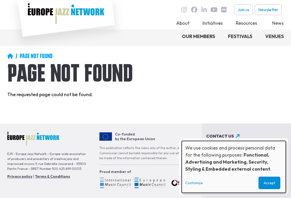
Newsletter (268, 9)
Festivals (240, 36)
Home (10, 56)
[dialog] (234, 167)
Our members (198, 36)
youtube (214, 10)
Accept (269, 183)
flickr (224, 10)
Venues (274, 36)
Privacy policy (19, 176)
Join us (243, 9)
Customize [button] (194, 183)
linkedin (204, 10)
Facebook (194, 10)
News (278, 23)
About (182, 23)
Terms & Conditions (52, 176)
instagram (184, 10)
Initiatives (213, 23)
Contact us (220, 136)
